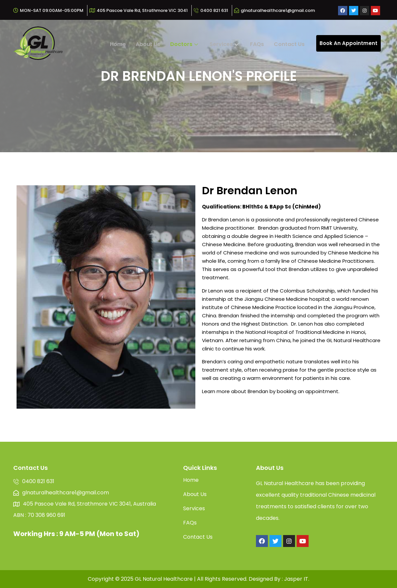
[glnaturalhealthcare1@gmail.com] (275, 10)
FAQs (257, 44)
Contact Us (289, 44)
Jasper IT (296, 579)
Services (225, 44)
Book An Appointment (348, 43)
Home (118, 44)
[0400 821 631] (212, 10)
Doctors (185, 44)
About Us (148, 44)
